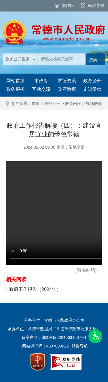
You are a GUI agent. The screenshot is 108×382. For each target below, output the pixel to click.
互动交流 (41, 89)
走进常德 (92, 89)
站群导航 (96, 5)
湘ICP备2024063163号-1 (64, 337)
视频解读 (94, 103)
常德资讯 (67, 80)
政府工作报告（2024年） (35, 289)
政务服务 (15, 89)
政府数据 (67, 89)
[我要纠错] (85, 270)
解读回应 (73, 103)
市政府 (41, 80)
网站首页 (15, 80)
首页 (36, 103)
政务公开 (92, 80)
